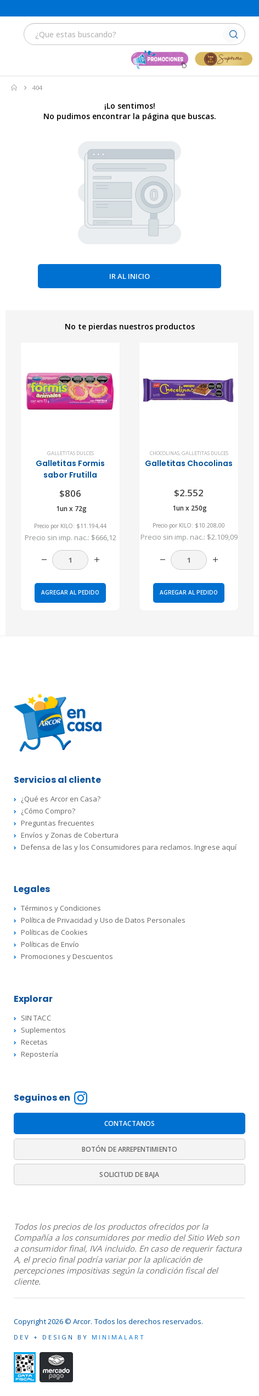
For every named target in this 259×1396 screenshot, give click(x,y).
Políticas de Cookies (54, 932)
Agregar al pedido (70, 592)
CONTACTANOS (129, 1123)
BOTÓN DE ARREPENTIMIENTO (129, 1149)
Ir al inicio (129, 276)
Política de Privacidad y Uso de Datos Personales (103, 920)
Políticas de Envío (50, 944)
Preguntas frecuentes (57, 823)
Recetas (34, 1042)
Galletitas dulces (70, 453)
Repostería (39, 1054)
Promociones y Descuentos (67, 956)
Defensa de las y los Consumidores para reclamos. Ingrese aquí (129, 847)
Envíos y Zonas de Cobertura (70, 835)
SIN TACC (36, 1018)
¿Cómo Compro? (48, 811)
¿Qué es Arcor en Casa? (60, 799)
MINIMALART (118, 1337)
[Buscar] (233, 35)
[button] (14, 34)
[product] (70, 392)
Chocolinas (164, 453)
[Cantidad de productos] (70, 560)
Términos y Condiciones (61, 908)
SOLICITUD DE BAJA (129, 1174)
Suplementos (43, 1030)
